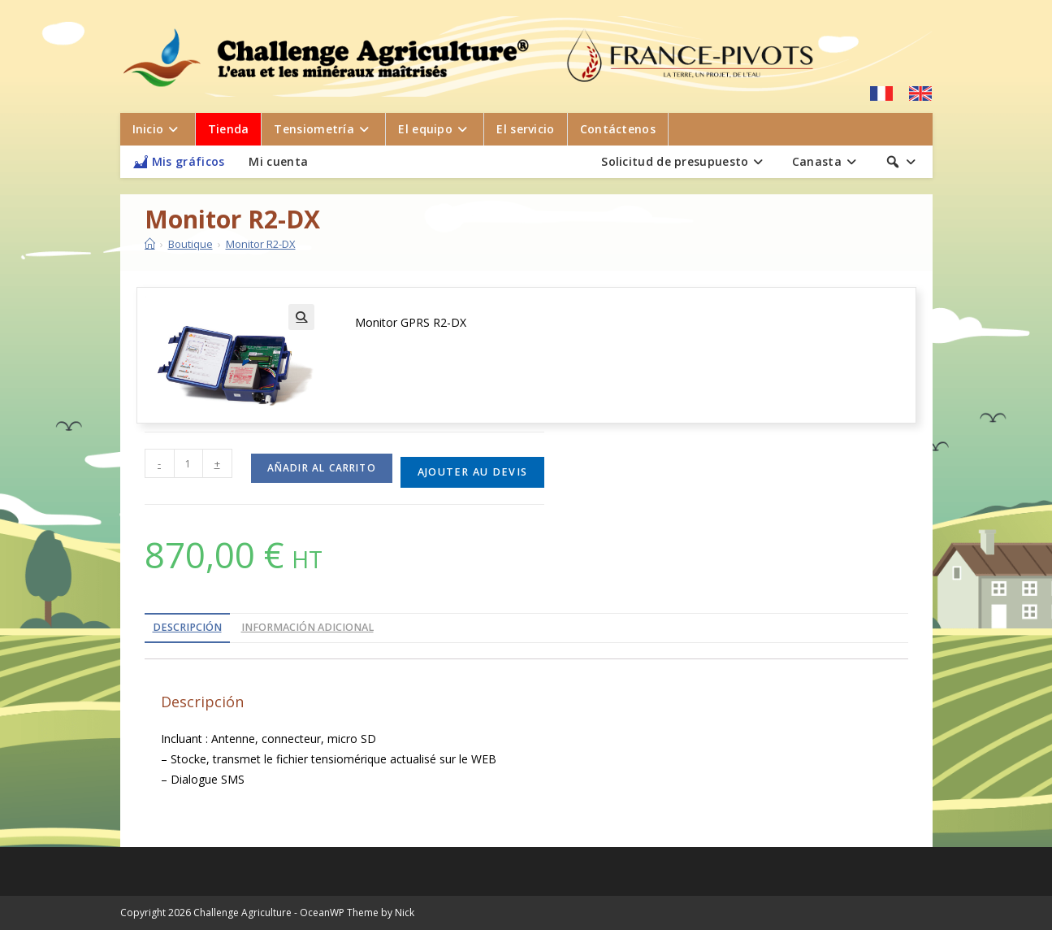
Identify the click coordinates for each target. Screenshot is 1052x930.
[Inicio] (150, 244)
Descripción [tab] (187, 627)
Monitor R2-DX (261, 244)
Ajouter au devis (472, 472)
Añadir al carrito (321, 468)
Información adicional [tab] (307, 627)
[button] (301, 317)
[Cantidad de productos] (188, 463)
